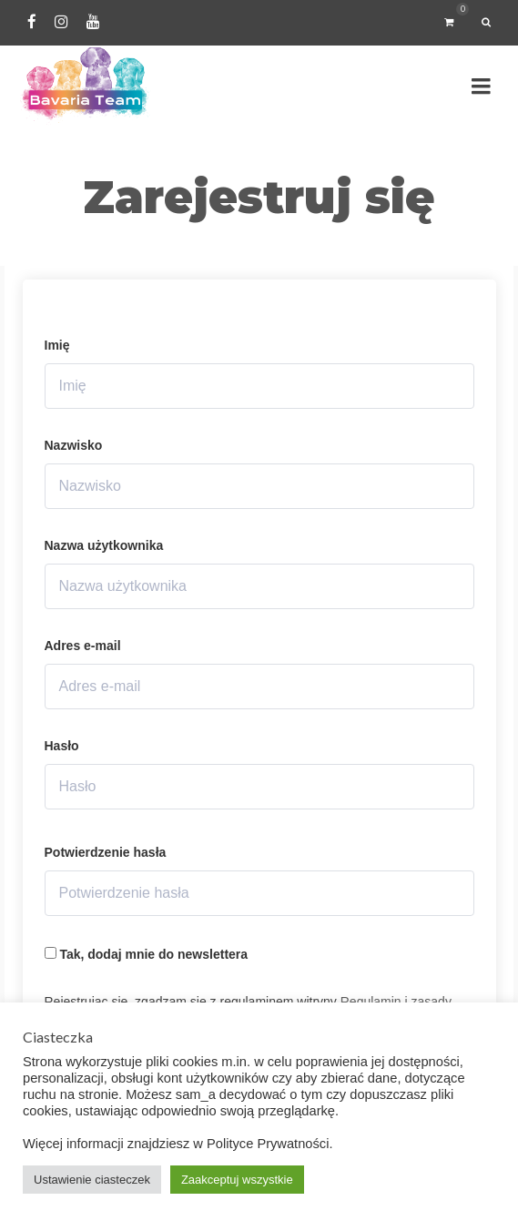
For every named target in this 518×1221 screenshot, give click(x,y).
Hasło (62, 745)
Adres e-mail (83, 645)
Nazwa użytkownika (104, 545)
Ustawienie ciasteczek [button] (92, 1179)
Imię (57, 345)
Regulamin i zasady (396, 1001)
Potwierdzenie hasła (106, 852)
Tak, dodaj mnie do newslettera (147, 954)
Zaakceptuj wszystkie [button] (237, 1179)
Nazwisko (74, 445)
